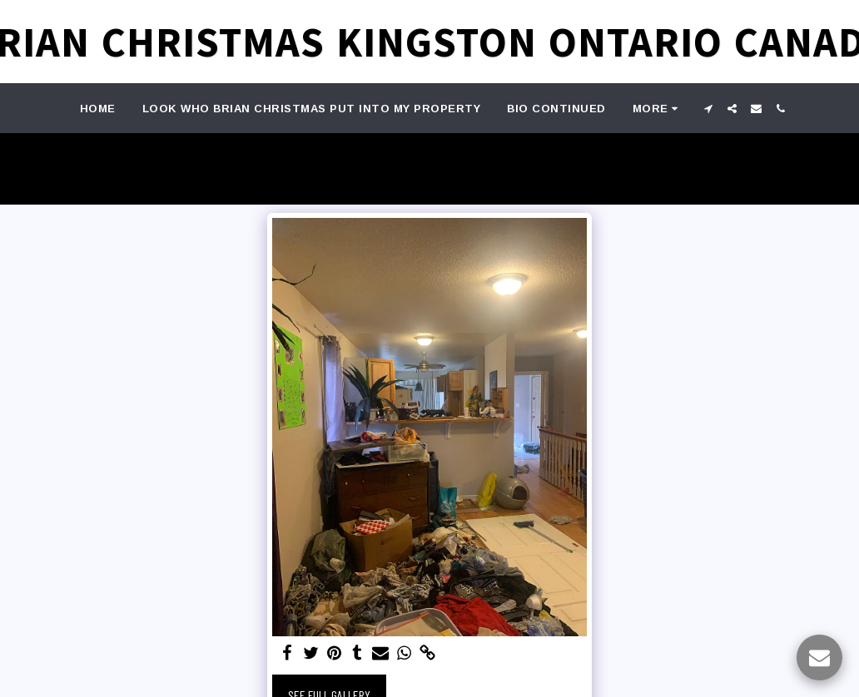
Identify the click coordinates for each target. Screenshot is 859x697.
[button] (708, 108)
